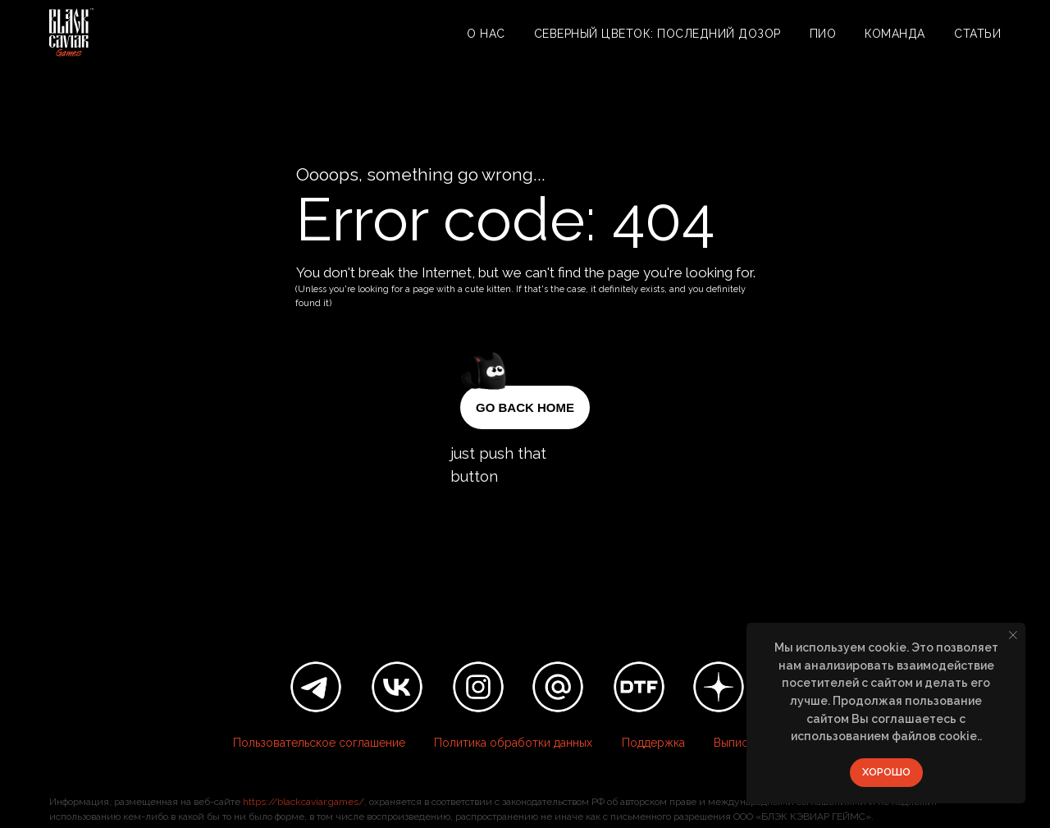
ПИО (823, 33)
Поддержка (653, 742)
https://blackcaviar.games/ (303, 801)
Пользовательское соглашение (319, 742)
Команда (895, 33)
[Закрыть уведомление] (1013, 635)
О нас (486, 33)
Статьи (977, 33)
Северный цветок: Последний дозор (657, 33)
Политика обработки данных (513, 742)
